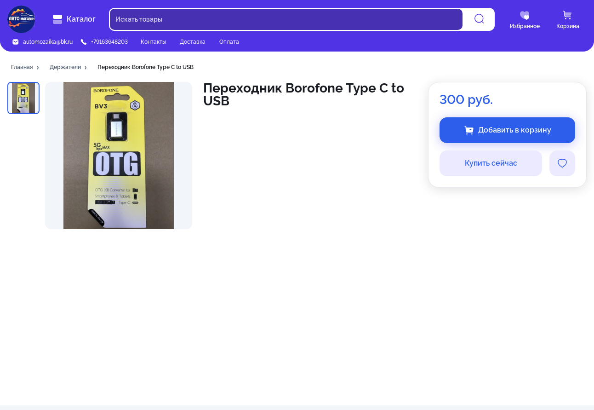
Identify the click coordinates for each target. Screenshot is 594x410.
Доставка (193, 42)
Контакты (153, 42)
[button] (25, 68)
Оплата (229, 42)
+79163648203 (109, 42)
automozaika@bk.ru (48, 42)
